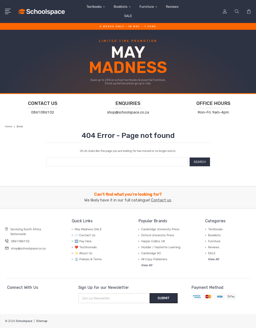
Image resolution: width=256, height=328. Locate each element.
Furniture (148, 7)
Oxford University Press (157, 235)
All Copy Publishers (154, 259)
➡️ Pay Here (83, 241)
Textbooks (95, 7)
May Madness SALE (88, 229)
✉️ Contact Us (85, 235)
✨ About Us (83, 253)
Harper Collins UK (153, 241)
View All (146, 265)
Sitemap (41, 321)
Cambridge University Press (160, 229)
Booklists (122, 7)
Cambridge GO (151, 253)
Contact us (161, 200)
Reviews (172, 7)
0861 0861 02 (42, 112)
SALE (128, 16)
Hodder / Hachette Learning (160, 247)
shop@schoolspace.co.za (128, 112)
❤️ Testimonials (86, 247)
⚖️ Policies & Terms (88, 259)
